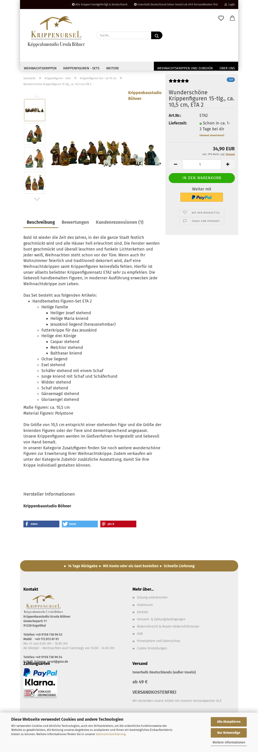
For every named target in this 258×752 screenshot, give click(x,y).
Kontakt (142, 613)
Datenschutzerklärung (111, 734)
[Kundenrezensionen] (179, 83)
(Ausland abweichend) (212, 136)
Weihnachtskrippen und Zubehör (185, 68)
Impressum (145, 606)
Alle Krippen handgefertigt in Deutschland (99, 4)
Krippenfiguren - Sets (81, 68)
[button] (232, 18)
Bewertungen (75, 223)
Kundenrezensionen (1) (120, 223)
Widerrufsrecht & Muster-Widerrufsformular (168, 628)
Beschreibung (41, 223)
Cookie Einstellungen (152, 650)
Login (229, 4)
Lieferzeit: (178, 124)
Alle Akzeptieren (228, 722)
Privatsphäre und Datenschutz (158, 642)
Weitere (112, 68)
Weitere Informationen (229, 742)
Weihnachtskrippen (40, 68)
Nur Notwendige (228, 733)
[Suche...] (156, 35)
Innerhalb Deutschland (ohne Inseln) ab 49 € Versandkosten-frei (176, 4)
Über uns (227, 68)
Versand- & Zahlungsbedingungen (161, 621)
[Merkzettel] (221, 18)
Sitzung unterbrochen (152, 599)
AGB (140, 635)
